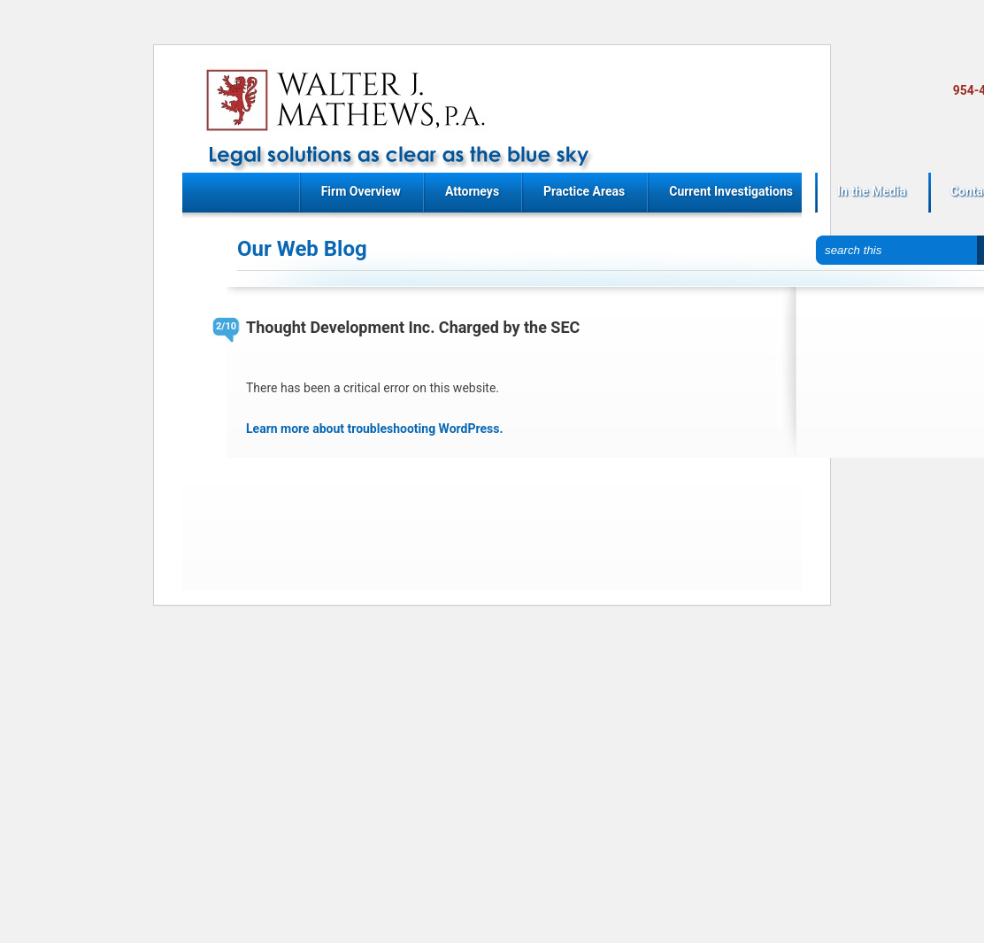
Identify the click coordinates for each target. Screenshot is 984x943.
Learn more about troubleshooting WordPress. (374, 428)
